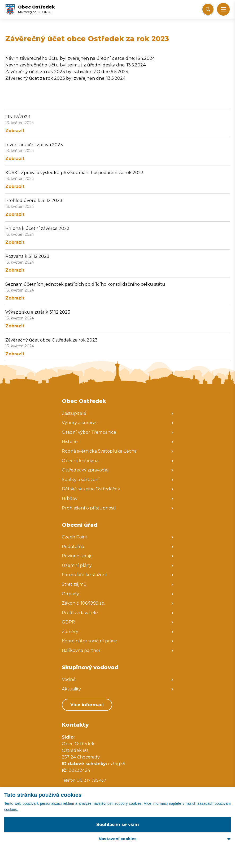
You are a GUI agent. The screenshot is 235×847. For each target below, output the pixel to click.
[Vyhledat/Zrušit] (208, 9)
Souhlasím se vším (117, 824)
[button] (223, 9)
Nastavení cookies (118, 838)
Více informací (87, 704)
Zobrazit (14, 130)
